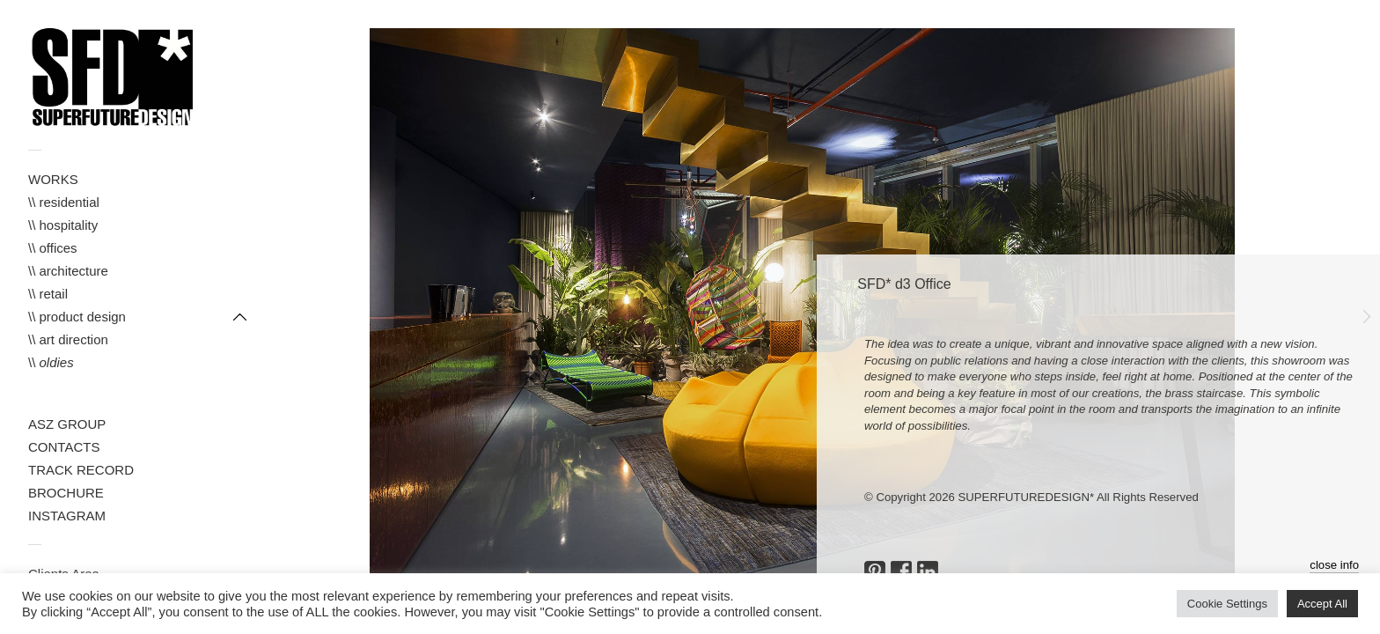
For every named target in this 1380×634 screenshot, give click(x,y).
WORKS (53, 179)
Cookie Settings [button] (1227, 603)
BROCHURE (66, 492)
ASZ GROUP (67, 424)
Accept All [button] (1322, 603)
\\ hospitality (63, 224)
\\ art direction (68, 339)
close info (1334, 564)
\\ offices (52, 247)
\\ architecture (68, 270)
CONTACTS (63, 446)
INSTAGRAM (67, 515)
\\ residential (63, 202)
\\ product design (77, 316)
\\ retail (48, 293)
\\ (51, 362)
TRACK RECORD (81, 469)
